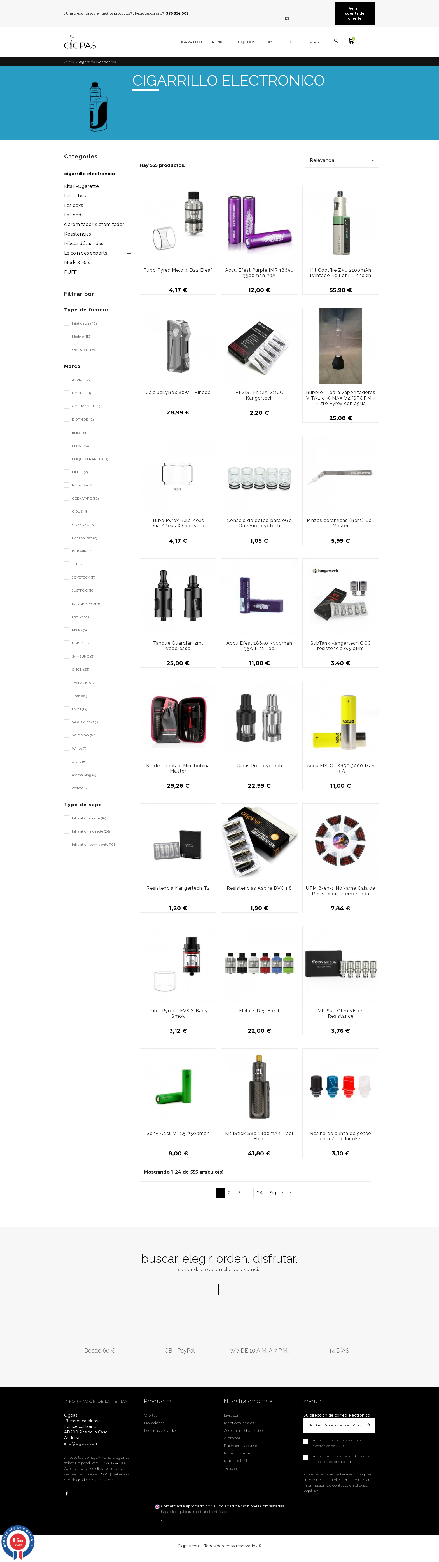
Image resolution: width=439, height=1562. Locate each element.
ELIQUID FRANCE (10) (90, 459)
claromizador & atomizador (94, 224)
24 (260, 1192)
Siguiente (280, 1192)
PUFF (70, 272)
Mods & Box (77, 262)
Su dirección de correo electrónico (336, 1415)
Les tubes (75, 196)
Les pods (73, 215)
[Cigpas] (80, 42)
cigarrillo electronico (89, 173)
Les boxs (73, 205)
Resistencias (77, 234)
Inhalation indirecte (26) (91, 831)
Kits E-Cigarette (81, 186)
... (248, 1192)
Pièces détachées (83, 243)
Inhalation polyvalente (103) (94, 844)
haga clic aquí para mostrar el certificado (194, 1512)
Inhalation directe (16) (89, 818)
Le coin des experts (85, 253)
